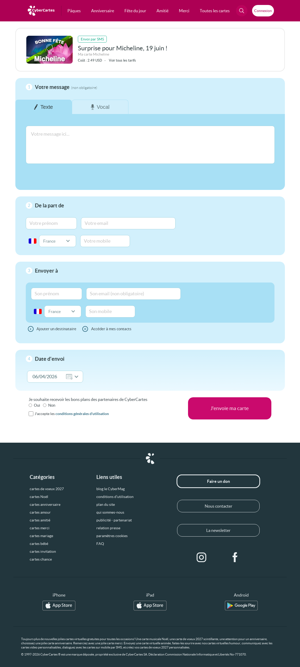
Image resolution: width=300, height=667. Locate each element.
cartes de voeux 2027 (47, 489)
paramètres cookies (112, 536)
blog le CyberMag (110, 489)
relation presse (108, 528)
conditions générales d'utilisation (82, 414)
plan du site (105, 504)
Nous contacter (218, 506)
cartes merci (39, 528)
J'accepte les (72, 414)
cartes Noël (39, 497)
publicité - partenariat (114, 520)
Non (51, 405)
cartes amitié (40, 520)
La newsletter (218, 530)
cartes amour (40, 512)
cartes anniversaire (45, 504)
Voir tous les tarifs (122, 60)
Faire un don (218, 481)
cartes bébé (39, 544)
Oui (37, 405)
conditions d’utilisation (115, 497)
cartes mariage (41, 536)
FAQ (100, 544)
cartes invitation (43, 551)
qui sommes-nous (110, 512)
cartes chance (41, 559)
